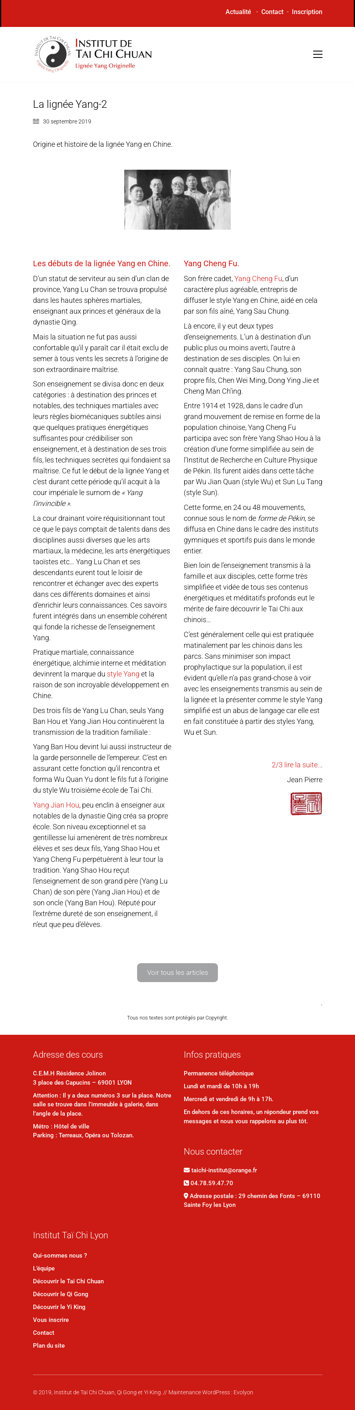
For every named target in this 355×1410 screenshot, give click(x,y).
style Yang (123, 674)
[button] (317, 54)
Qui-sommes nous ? (60, 1255)
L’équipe (44, 1268)
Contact (272, 12)
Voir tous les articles (177, 972)
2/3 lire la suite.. (296, 764)
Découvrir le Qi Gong (60, 1294)
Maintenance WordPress (199, 1392)
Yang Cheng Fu (258, 278)
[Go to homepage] (93, 54)
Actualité (238, 12)
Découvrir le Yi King (59, 1307)
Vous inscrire (51, 1320)
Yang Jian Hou (56, 805)
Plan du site (49, 1345)
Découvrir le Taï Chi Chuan (68, 1281)
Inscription (307, 12)
